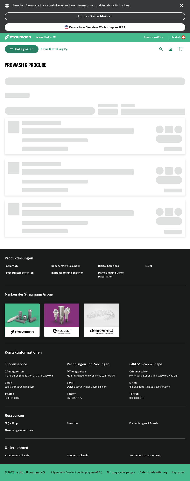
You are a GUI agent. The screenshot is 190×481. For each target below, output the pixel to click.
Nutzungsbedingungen (121, 472)
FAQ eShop (11, 423)
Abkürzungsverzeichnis (19, 430)
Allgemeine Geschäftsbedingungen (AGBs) (76, 472)
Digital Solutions (108, 266)
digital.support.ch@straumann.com (149, 387)
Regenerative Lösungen (66, 266)
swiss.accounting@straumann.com (87, 387)
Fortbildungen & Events (143, 423)
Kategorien (22, 49)
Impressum (178, 472)
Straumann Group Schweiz (145, 456)
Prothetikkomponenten (19, 273)
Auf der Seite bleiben (95, 16)
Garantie (72, 423)
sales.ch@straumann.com (19, 387)
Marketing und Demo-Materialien (111, 275)
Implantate (12, 266)
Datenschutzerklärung (153, 472)
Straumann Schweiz (17, 456)
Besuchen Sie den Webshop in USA (95, 27)
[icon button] (181, 5)
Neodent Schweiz (77, 456)
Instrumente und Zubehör (67, 273)
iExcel (148, 266)
